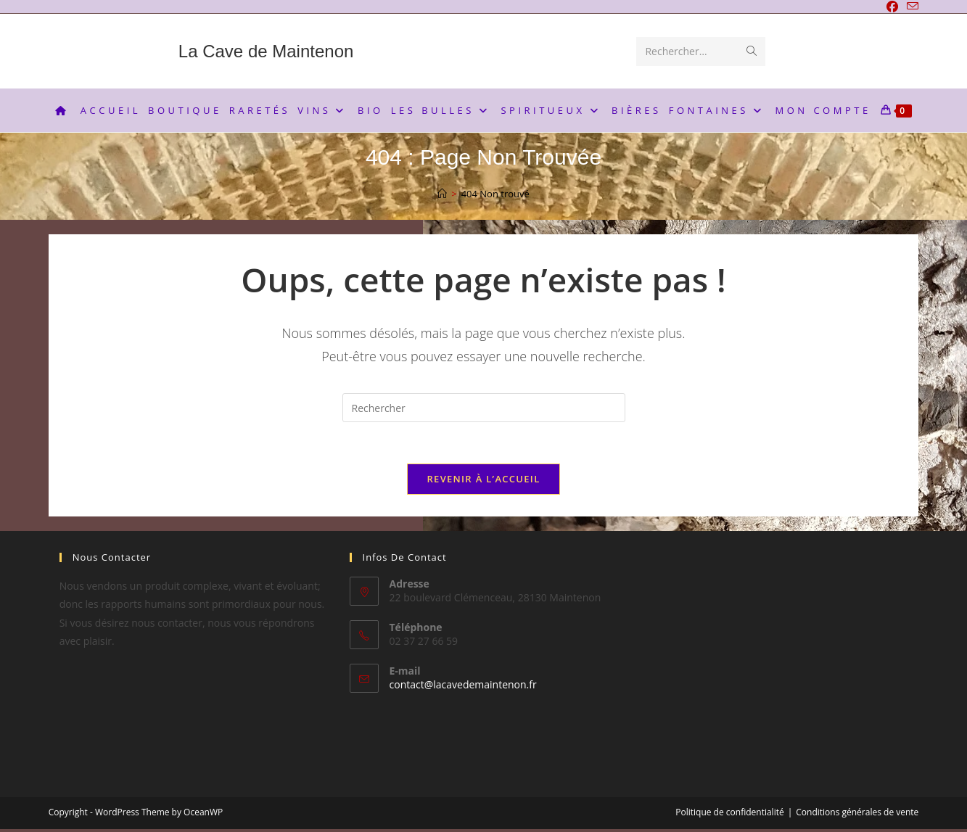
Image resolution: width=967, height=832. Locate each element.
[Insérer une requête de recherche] (483, 407)
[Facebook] (892, 7)
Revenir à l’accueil (483, 480)
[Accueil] (442, 193)
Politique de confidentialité (729, 815)
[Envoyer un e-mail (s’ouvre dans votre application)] (910, 7)
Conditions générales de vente (857, 815)
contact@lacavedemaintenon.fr (463, 686)
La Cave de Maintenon (266, 51)
